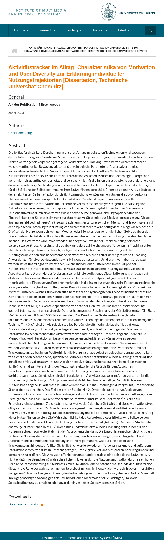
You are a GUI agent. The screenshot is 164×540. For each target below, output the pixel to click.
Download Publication (26, 504)
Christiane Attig (20, 133)
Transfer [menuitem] (98, 30)
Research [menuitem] (46, 30)
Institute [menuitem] (19, 30)
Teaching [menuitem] (72, 30)
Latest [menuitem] (122, 30)
